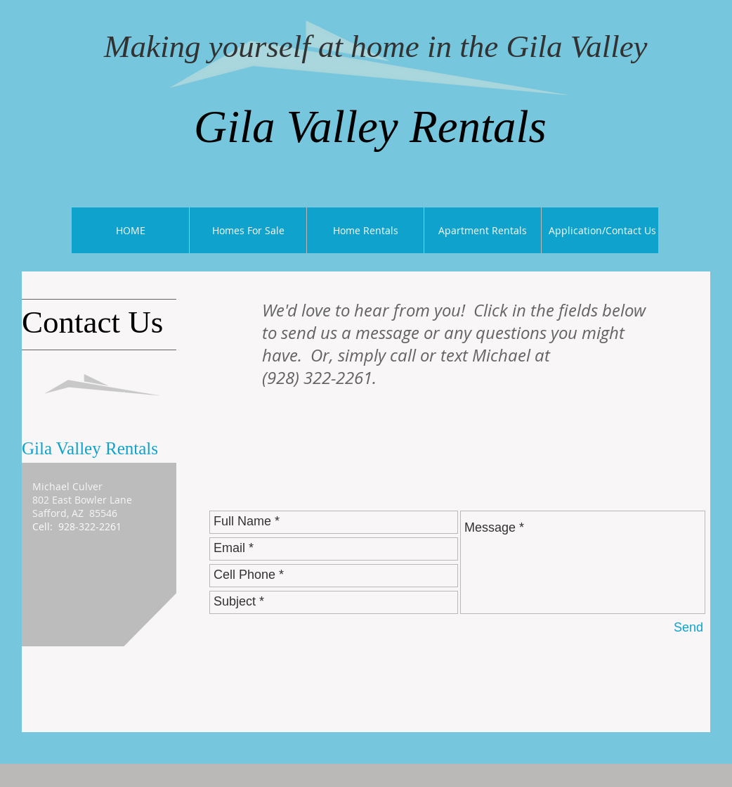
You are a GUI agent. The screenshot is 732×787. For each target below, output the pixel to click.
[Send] (688, 628)
